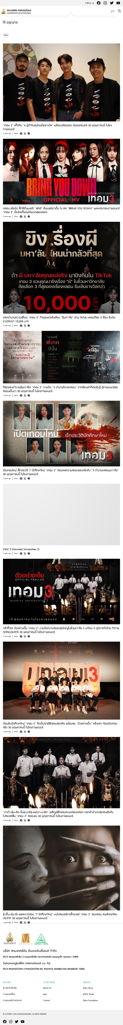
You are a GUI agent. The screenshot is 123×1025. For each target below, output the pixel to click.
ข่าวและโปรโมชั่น (10, 988)
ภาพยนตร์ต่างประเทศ (12, 1000)
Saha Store (88, 988)
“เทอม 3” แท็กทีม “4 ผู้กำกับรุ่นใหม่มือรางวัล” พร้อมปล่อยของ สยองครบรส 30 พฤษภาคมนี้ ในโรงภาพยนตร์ (57, 127)
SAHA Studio (88, 994)
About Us (47, 988)
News (6, 35)
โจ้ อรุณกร (10, 22)
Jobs (45, 994)
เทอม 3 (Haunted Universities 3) (21, 549)
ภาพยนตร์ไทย (9, 994)
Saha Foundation (90, 1000)
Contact (46, 1000)
